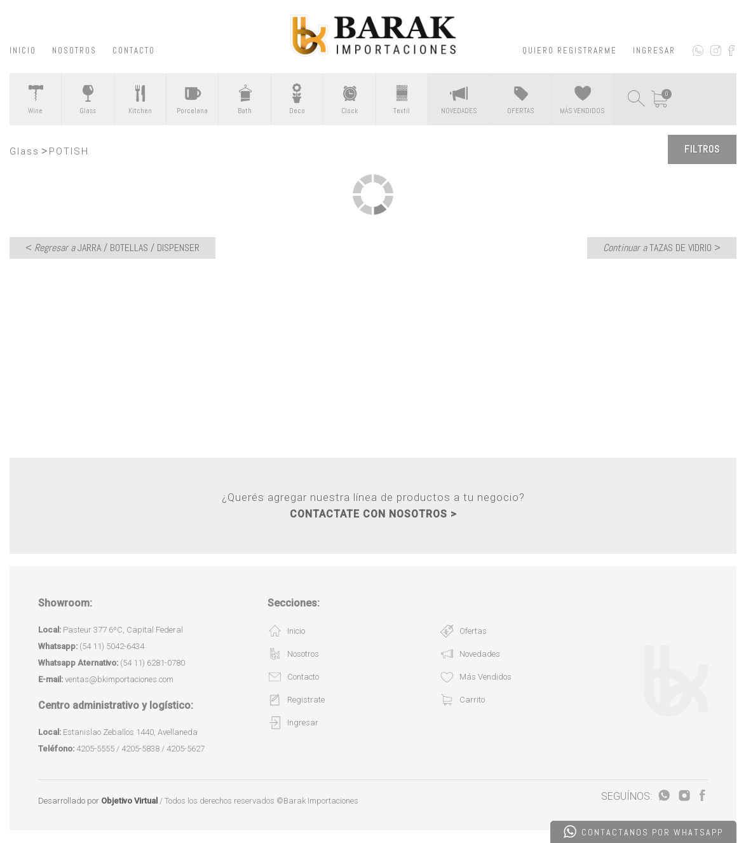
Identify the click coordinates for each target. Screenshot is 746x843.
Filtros (702, 149)
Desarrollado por (98, 800)
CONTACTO (133, 50)
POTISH (69, 151)
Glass (24, 151)
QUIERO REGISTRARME (569, 50)
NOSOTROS (74, 50)
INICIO (23, 50)
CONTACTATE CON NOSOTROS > (373, 514)
